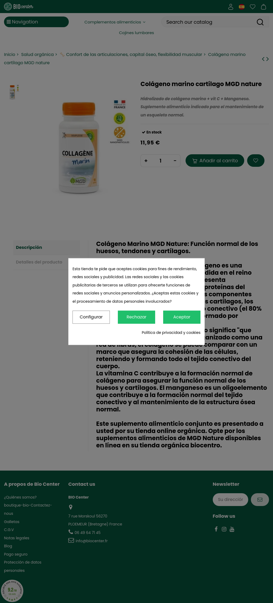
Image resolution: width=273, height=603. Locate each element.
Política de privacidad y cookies (171, 332)
